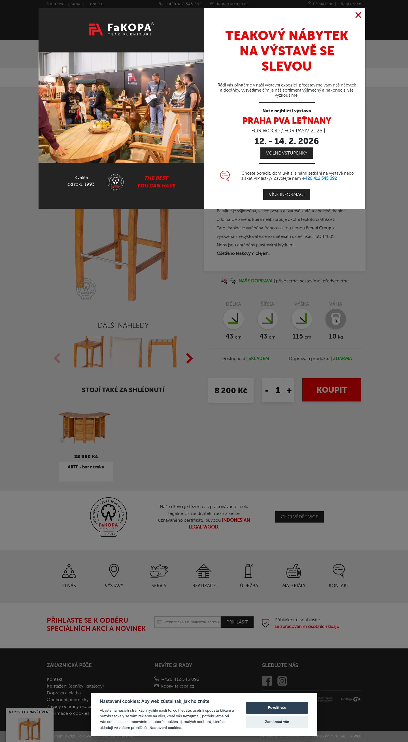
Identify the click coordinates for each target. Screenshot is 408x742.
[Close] (358, 15)
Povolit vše (277, 707)
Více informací (287, 194)
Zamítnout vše (277, 722)
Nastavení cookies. (166, 727)
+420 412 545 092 (319, 178)
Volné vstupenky (286, 153)
